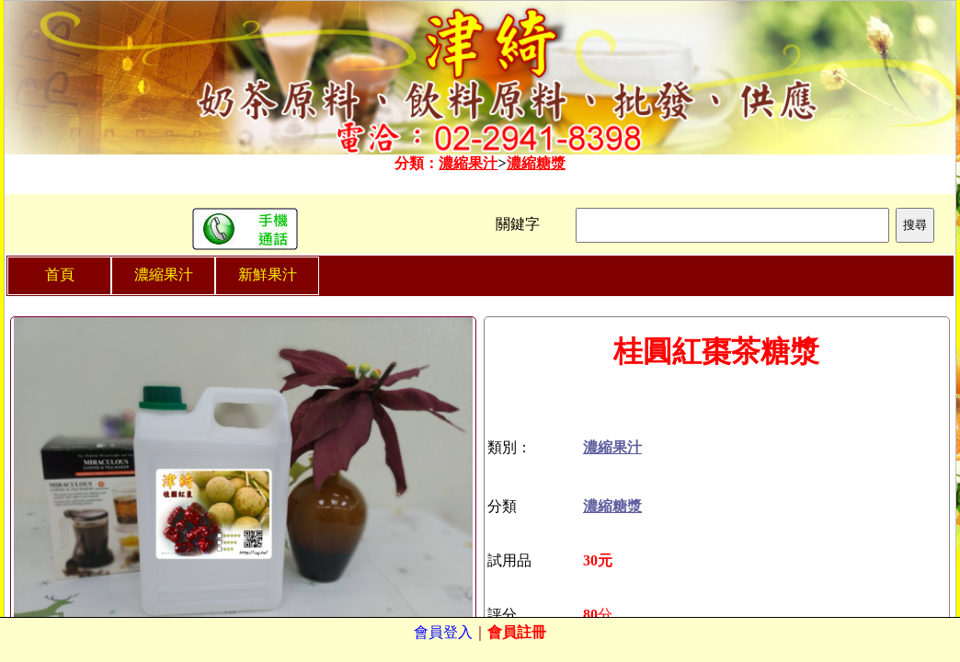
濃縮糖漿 (536, 163)
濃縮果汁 (468, 163)
